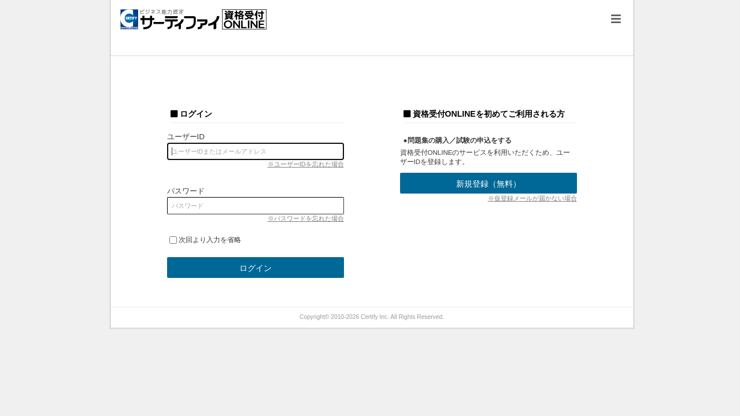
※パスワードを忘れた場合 (306, 218)
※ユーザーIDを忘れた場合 (306, 164)
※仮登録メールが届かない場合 (532, 198)
